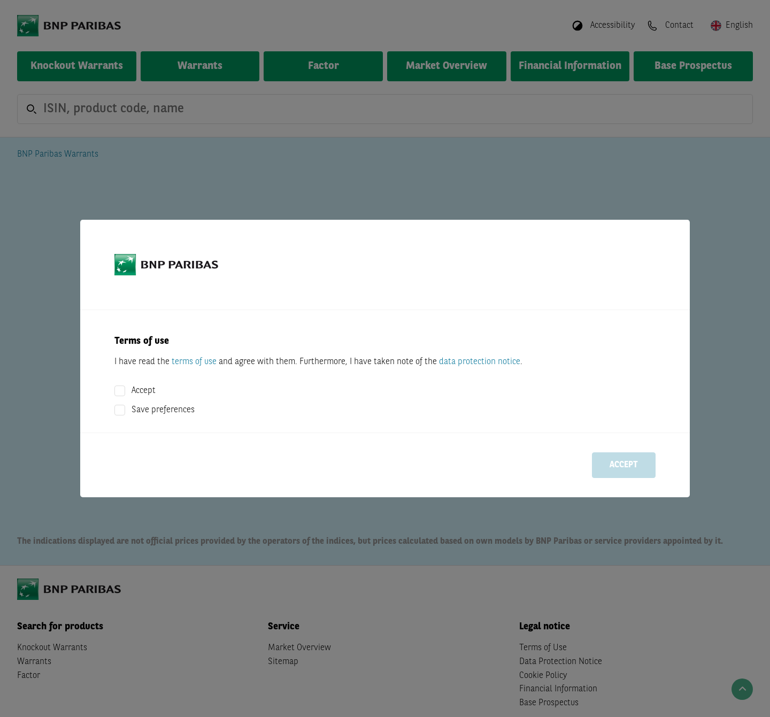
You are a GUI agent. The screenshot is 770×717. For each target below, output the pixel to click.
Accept (144, 391)
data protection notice (479, 362)
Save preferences (163, 410)
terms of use (194, 362)
